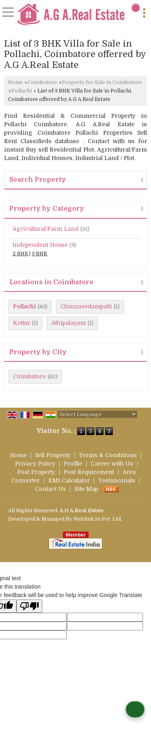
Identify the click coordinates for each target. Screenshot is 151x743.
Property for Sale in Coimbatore (102, 82)
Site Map (86, 489)
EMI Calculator (69, 480)
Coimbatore (42, 82)
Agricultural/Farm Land (45, 229)
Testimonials (116, 480)
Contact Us (50, 489)
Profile (73, 463)
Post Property (36, 472)
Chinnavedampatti (86, 306)
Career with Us (112, 463)
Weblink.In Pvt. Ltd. (97, 519)
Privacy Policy (35, 463)
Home (15, 82)
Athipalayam (68, 323)
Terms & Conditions (108, 455)
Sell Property (52, 455)
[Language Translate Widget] (97, 414)
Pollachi (21, 91)
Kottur (21, 323)
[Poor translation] (29, 606)
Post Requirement (89, 472)
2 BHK (20, 254)
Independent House (40, 245)
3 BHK (39, 254)
